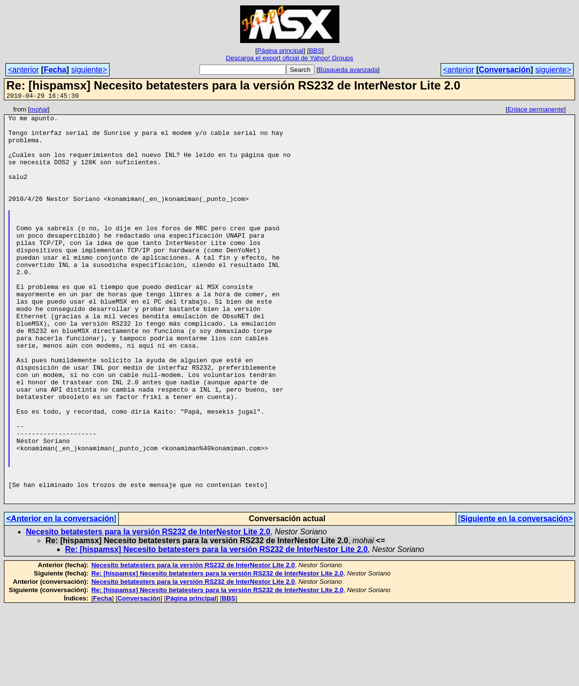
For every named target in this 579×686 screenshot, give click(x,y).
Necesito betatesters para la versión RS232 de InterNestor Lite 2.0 (148, 611)
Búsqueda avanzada (348, 69)
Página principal (280, 50)
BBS (315, 50)
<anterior (23, 70)
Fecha (55, 70)
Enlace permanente (536, 110)
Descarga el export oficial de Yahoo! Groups (289, 58)
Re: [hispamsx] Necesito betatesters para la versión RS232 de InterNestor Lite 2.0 (216, 628)
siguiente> (89, 70)
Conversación (505, 70)
